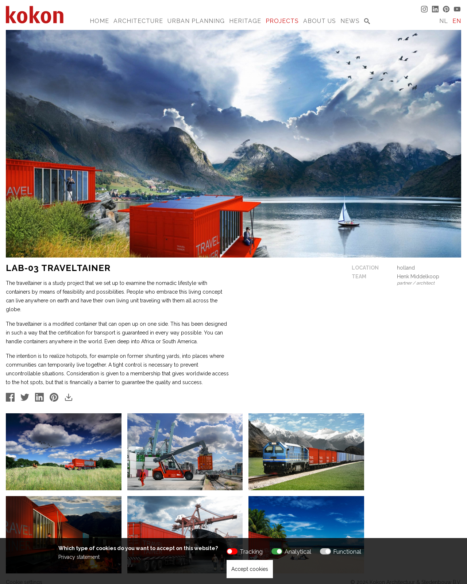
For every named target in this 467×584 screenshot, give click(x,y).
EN (456, 21)
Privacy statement (79, 557)
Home (99, 21)
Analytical (298, 551)
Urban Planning (196, 21)
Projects (282, 21)
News (350, 21)
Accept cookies (249, 569)
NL (443, 21)
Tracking (251, 551)
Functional (347, 551)
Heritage (245, 21)
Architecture (138, 21)
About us (319, 21)
